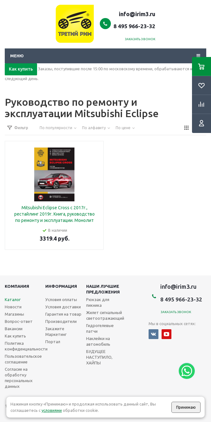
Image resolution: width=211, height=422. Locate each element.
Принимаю (186, 407)
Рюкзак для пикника (97, 302)
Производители (61, 321)
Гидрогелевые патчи (100, 328)
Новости (13, 307)
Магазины (14, 314)
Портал (52, 341)
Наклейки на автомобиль (98, 341)
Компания (17, 286)
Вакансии (13, 328)
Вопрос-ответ (19, 321)
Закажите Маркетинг (56, 331)
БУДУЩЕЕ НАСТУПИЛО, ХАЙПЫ (99, 357)
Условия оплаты (61, 299)
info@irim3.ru (137, 14)
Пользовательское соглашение (23, 359)
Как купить (21, 69)
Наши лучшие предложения (103, 289)
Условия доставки (63, 307)
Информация (61, 286)
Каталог (13, 299)
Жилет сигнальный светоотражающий (105, 315)
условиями (52, 410)
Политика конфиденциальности (26, 346)
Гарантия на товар (63, 314)
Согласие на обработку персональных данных (19, 377)
